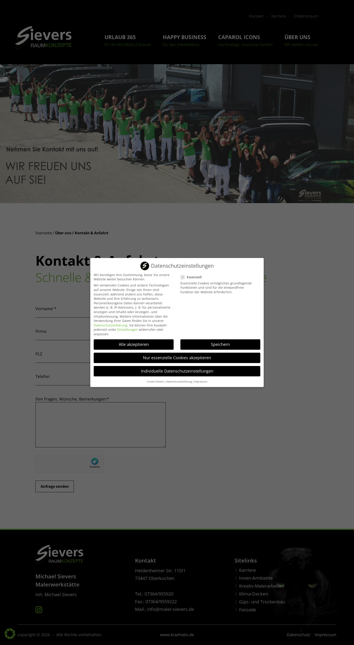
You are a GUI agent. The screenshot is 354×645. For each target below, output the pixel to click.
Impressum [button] (200, 379)
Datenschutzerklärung (110, 322)
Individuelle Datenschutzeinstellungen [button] (177, 368)
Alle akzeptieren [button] (134, 341)
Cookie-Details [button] (155, 379)
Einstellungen (127, 327)
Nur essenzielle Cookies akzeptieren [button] (177, 355)
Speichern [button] (220, 341)
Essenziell (192, 274)
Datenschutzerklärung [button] (179, 379)
